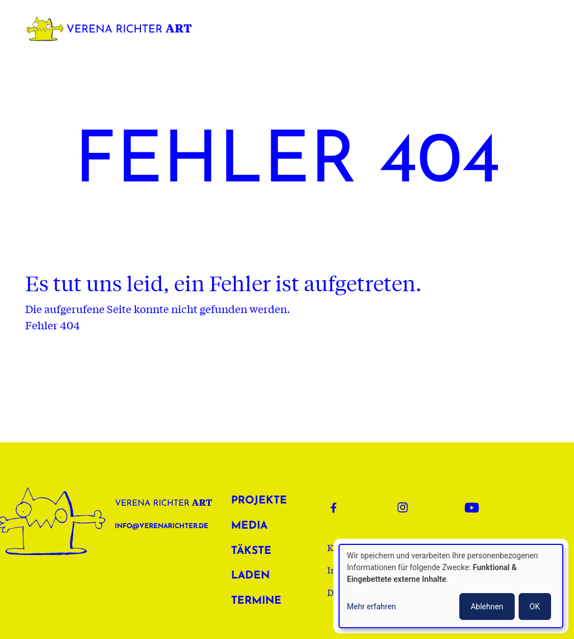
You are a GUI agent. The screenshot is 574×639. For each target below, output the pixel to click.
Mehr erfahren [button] (371, 606)
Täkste (251, 551)
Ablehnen (487, 606)
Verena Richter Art (112, 28)
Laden (250, 576)
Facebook (341, 507)
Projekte (255, 501)
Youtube (475, 507)
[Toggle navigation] (542, 28)
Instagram (408, 507)
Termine (255, 601)
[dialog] (451, 586)
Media (249, 526)
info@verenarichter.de (161, 526)
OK (535, 606)
